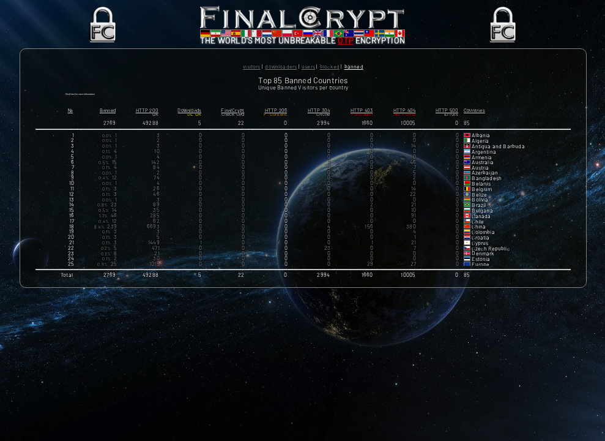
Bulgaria (482, 218)
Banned (353, 66)
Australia (483, 170)
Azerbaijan (485, 180)
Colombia (483, 239)
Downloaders (281, 66)
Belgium (482, 196)
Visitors (251, 66)
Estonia (481, 267)
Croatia (480, 245)
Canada (481, 223)
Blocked (330, 66)
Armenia (482, 164)
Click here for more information (115, 98)
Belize (479, 202)
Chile (478, 229)
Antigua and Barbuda (498, 153)
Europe (480, 272)
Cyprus (480, 250)
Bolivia (480, 207)
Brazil (479, 212)
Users (308, 66)
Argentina (484, 159)
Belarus (481, 191)
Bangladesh (487, 185)
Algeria (480, 148)
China (479, 234)
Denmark (483, 261)
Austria (480, 175)
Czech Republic (491, 256)
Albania (481, 143)
